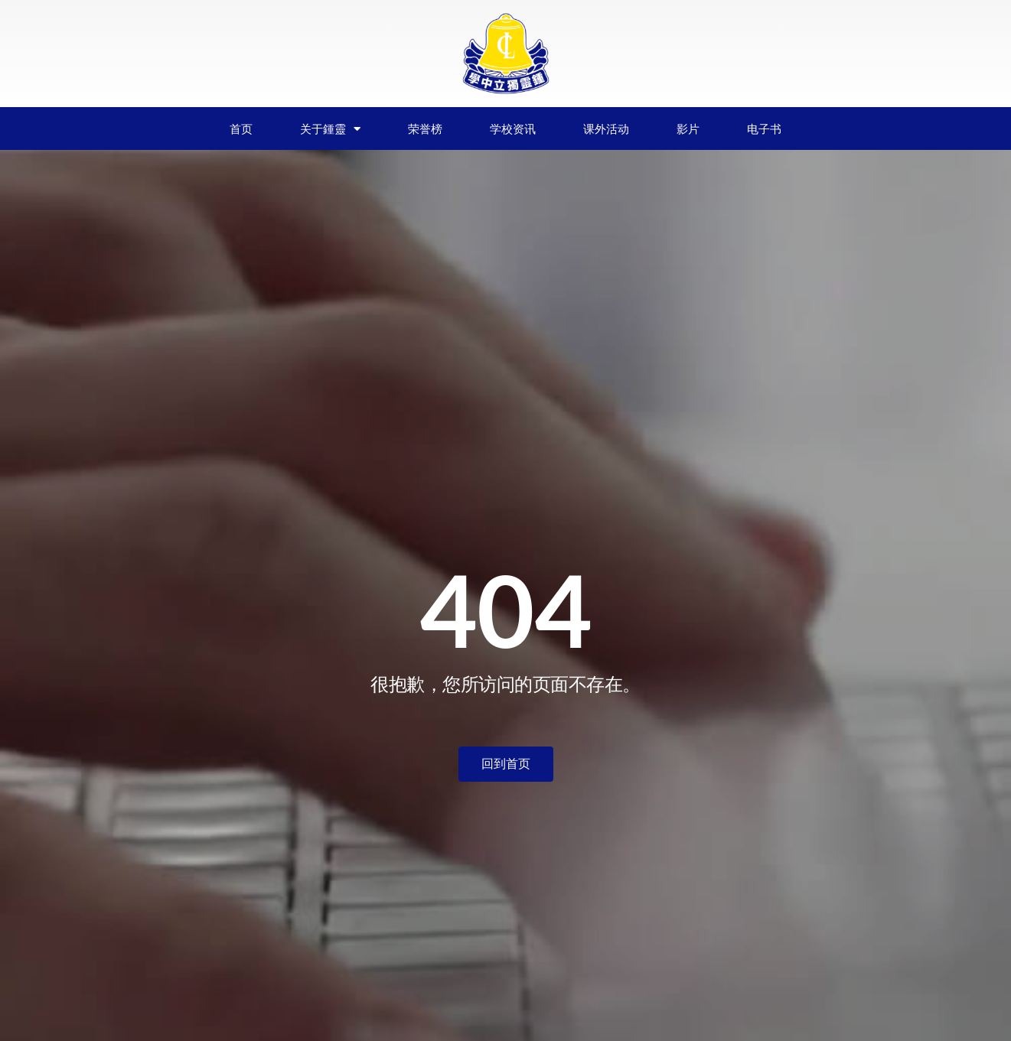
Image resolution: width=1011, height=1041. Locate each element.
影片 (688, 128)
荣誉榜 (425, 128)
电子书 (764, 128)
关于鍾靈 (330, 128)
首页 (241, 128)
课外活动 (606, 128)
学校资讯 (513, 128)
